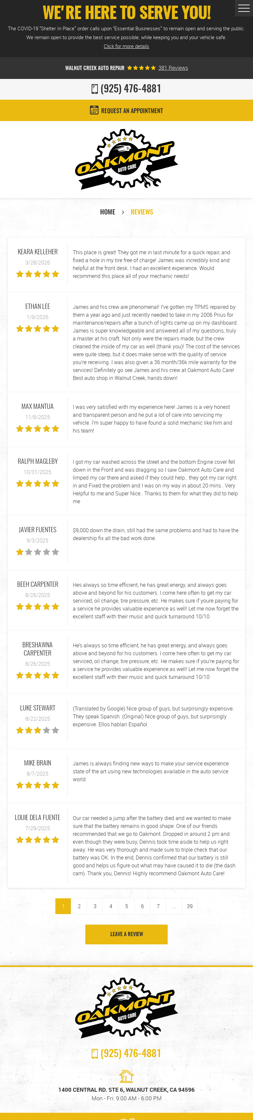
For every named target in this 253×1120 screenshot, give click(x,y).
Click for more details (126, 46)
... (174, 906)
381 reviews (173, 67)
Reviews (142, 212)
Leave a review (126, 934)
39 (190, 906)
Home (107, 212)
